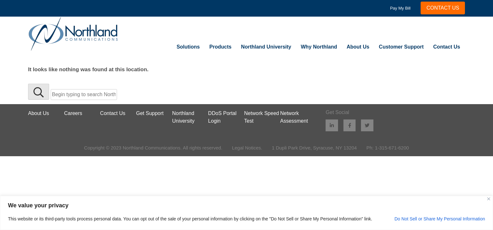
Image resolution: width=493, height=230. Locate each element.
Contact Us (446, 47)
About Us (358, 47)
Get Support (150, 113)
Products (221, 47)
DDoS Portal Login (222, 117)
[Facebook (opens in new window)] (349, 125)
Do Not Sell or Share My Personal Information (439, 218)
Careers (73, 113)
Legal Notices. (247, 147)
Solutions (188, 47)
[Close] (488, 198)
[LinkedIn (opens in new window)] (332, 125)
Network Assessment (294, 117)
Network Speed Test (261, 117)
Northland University (266, 47)
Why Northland (319, 47)
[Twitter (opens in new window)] (367, 125)
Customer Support (401, 47)
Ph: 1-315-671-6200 (387, 147)
